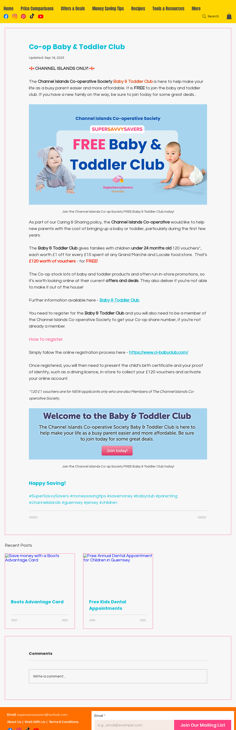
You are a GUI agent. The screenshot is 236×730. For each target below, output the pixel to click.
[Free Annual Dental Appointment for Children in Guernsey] (118, 573)
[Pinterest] (23, 16)
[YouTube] (41, 16)
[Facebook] (6, 16)
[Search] (210, 16)
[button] (229, 16)
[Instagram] (15, 16)
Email (99, 716)
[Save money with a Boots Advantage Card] (40, 573)
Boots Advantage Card (37, 602)
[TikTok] (32, 16)
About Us (14, 722)
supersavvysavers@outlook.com (42, 715)
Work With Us (35, 722)
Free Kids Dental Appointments (107, 605)
